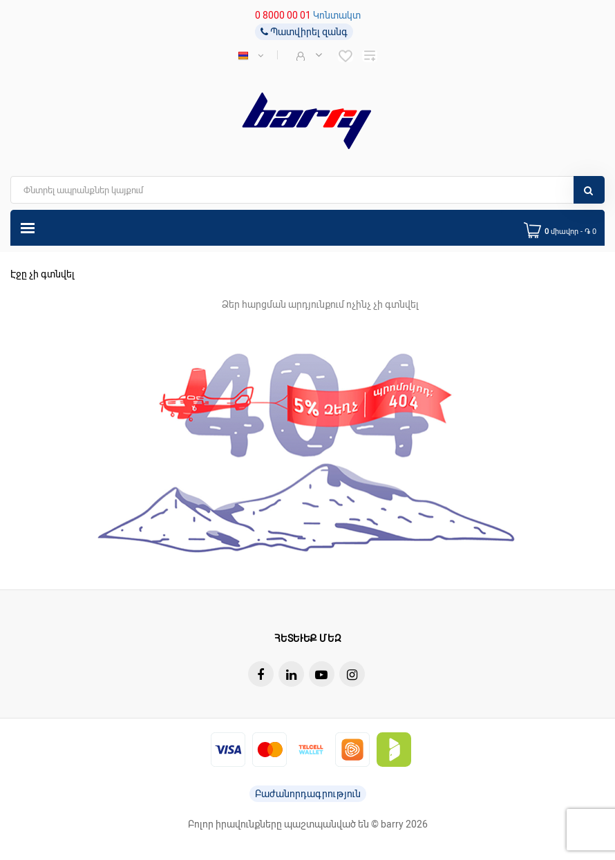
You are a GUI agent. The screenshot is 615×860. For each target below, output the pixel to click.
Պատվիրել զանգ (304, 31)
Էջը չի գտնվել (42, 274)
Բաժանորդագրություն (308, 793)
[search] (307, 190)
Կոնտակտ (337, 15)
